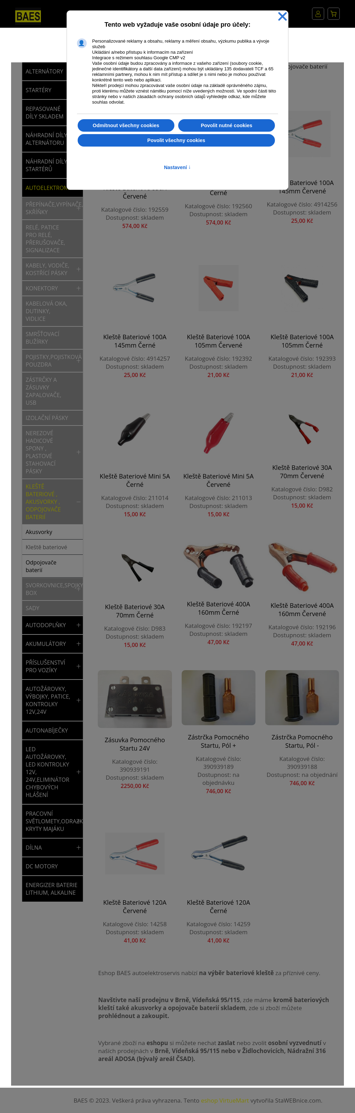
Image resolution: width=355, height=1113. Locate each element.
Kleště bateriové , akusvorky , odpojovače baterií (43, 502)
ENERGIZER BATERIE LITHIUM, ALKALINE (51, 888)
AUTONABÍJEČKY (47, 730)
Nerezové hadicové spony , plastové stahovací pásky (40, 452)
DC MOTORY (42, 866)
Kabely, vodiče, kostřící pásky (47, 269)
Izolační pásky (47, 418)
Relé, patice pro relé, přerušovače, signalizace (45, 239)
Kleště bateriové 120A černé (218, 906)
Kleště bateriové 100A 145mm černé (134, 341)
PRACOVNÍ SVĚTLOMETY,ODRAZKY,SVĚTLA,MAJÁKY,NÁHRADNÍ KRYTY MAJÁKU (50, 821)
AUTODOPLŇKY (46, 625)
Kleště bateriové (46, 547)
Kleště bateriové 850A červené (134, 192)
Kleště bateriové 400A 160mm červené (302, 609)
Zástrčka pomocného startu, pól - (301, 741)
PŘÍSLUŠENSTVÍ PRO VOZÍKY (45, 666)
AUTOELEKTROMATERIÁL (50, 188)
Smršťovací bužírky (42, 337)
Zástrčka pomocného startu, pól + (218, 741)
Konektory (42, 288)
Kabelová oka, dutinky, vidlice (46, 311)
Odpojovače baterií (41, 566)
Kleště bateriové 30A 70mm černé (135, 611)
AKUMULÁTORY (46, 644)
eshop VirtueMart (225, 1100)
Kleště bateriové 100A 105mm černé (302, 341)
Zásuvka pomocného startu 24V (135, 744)
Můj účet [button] (318, 14)
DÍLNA (34, 847)
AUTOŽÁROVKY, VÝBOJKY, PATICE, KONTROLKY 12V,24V (48, 700)
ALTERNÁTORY (44, 71)
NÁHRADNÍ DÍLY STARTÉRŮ (46, 165)
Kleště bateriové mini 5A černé (134, 480)
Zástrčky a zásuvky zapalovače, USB (43, 391)
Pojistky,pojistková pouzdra (50, 360)
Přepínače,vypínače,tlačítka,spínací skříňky (50, 208)
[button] (78, 208)
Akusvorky (39, 532)
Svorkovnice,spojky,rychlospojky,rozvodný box (50, 589)
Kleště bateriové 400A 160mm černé (218, 608)
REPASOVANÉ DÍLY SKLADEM (44, 112)
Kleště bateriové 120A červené (134, 906)
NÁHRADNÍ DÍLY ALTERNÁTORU (46, 139)
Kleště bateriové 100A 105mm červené (218, 341)
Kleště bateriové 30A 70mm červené (302, 471)
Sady (32, 608)
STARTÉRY (38, 90)
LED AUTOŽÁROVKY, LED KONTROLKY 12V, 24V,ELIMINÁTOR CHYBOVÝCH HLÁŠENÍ (47, 772)
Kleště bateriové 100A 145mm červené (302, 186)
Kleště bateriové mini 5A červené (218, 480)
